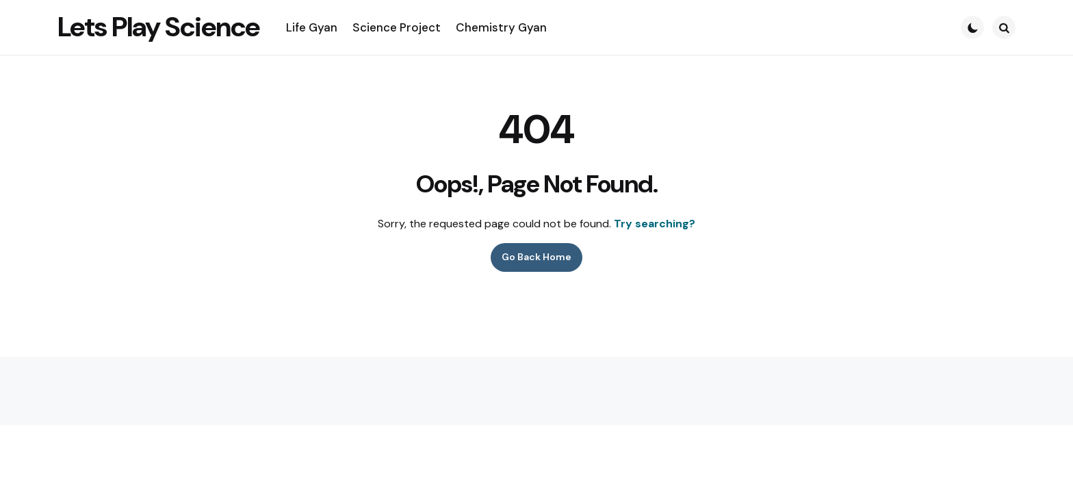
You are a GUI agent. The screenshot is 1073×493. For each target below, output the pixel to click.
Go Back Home (536, 257)
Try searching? (654, 223)
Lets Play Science (158, 27)
